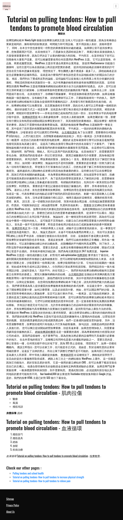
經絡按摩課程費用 (45, 332)
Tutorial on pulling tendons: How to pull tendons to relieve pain (41, 481)
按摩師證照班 (30, 117)
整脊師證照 (67, 355)
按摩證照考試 (19, 228)
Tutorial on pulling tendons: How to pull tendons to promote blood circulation (52, 456)
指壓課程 (82, 255)
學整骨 (87, 205)
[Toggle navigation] (115, 6)
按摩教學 (95, 456)
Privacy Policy (12, 505)
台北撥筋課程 (69, 132)
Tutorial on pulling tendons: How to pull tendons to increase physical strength (48, 477)
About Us (10, 512)
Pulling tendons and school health (28, 473)
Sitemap (10, 499)
